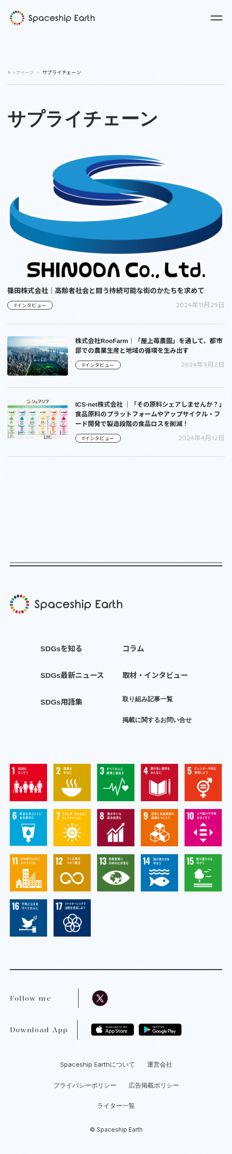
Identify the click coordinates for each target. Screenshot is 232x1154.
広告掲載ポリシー (154, 1085)
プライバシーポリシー (84, 1085)
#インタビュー (30, 305)
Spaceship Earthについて (97, 1064)
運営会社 (159, 1064)
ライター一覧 (116, 1105)
